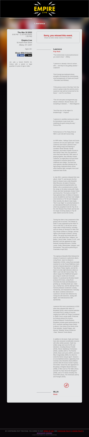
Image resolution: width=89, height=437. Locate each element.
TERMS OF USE (48, 431)
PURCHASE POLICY (64, 431)
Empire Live (27, 44)
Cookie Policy (77, 431)
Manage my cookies (44, 433)
